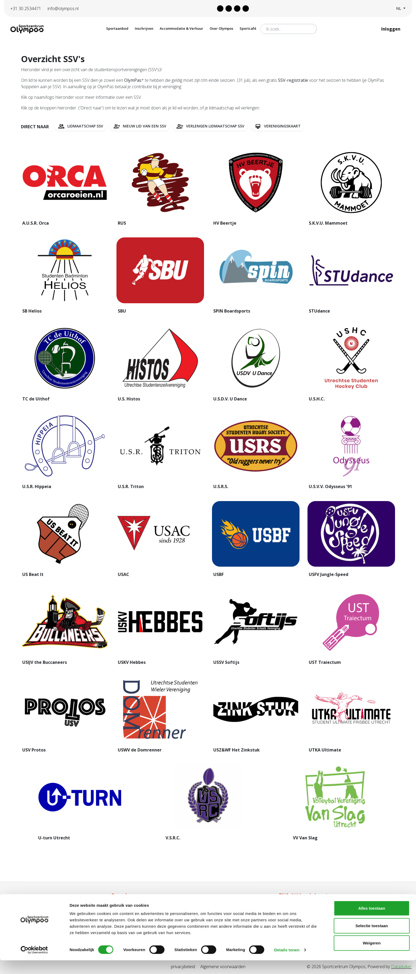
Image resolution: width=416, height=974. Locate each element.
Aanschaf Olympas (128, 905)
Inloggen (391, 29)
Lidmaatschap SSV (80, 126)
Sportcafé (248, 28)
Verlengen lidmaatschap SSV (210, 126)
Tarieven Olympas (212, 905)
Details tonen (286, 963)
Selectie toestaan (372, 939)
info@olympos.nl (63, 8)
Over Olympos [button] (221, 28)
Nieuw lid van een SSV (139, 126)
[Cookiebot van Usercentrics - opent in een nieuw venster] (34, 964)
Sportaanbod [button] (117, 28)
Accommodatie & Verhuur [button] (181, 28)
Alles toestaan (371, 922)
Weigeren (371, 956)
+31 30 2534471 (25, 8)
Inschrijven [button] (144, 28)
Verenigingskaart (277, 126)
